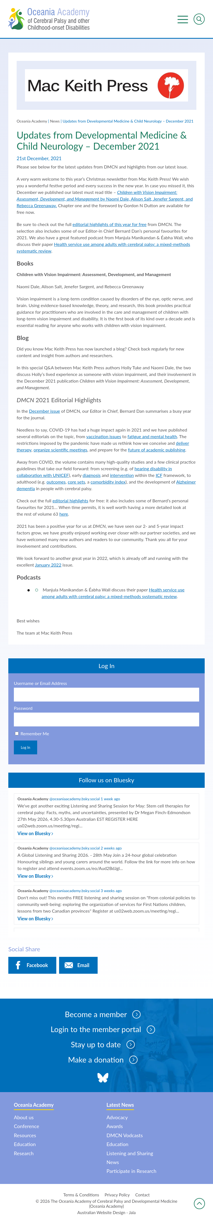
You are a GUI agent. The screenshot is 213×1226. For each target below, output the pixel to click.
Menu (183, 19)
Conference (26, 1129)
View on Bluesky (35, 834)
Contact (142, 1197)
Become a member (102, 1016)
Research (24, 1156)
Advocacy (117, 1120)
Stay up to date (102, 1047)
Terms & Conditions (81, 1197)
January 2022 (48, 565)
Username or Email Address (40, 684)
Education (25, 1147)
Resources (25, 1138)
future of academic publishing (157, 450)
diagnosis (92, 476)
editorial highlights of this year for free (109, 225)
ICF (159, 476)
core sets (76, 482)
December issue (44, 412)
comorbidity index (108, 482)
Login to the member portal (102, 1031)
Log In (25, 749)
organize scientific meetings (60, 450)
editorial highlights (70, 501)
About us (24, 1120)
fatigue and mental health (152, 437)
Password (23, 709)
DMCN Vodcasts (124, 1138)
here (63, 515)
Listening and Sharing (129, 1156)
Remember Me (35, 734)
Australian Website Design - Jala (106, 1215)
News (55, 122)
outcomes (56, 482)
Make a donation (102, 1062)
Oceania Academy (32, 122)
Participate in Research (131, 1174)
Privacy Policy (117, 1197)
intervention (122, 476)
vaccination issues (103, 437)
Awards (114, 1129)
